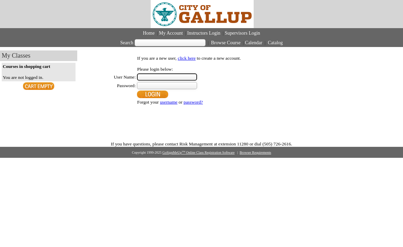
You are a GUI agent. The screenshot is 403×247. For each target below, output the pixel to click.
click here (187, 58)
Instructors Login (203, 33)
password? (193, 102)
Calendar (254, 42)
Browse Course (226, 42)
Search (126, 42)
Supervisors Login (242, 33)
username (168, 102)
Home (148, 33)
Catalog (275, 42)
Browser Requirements (255, 152)
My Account (171, 33)
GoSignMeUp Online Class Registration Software (198, 152)
